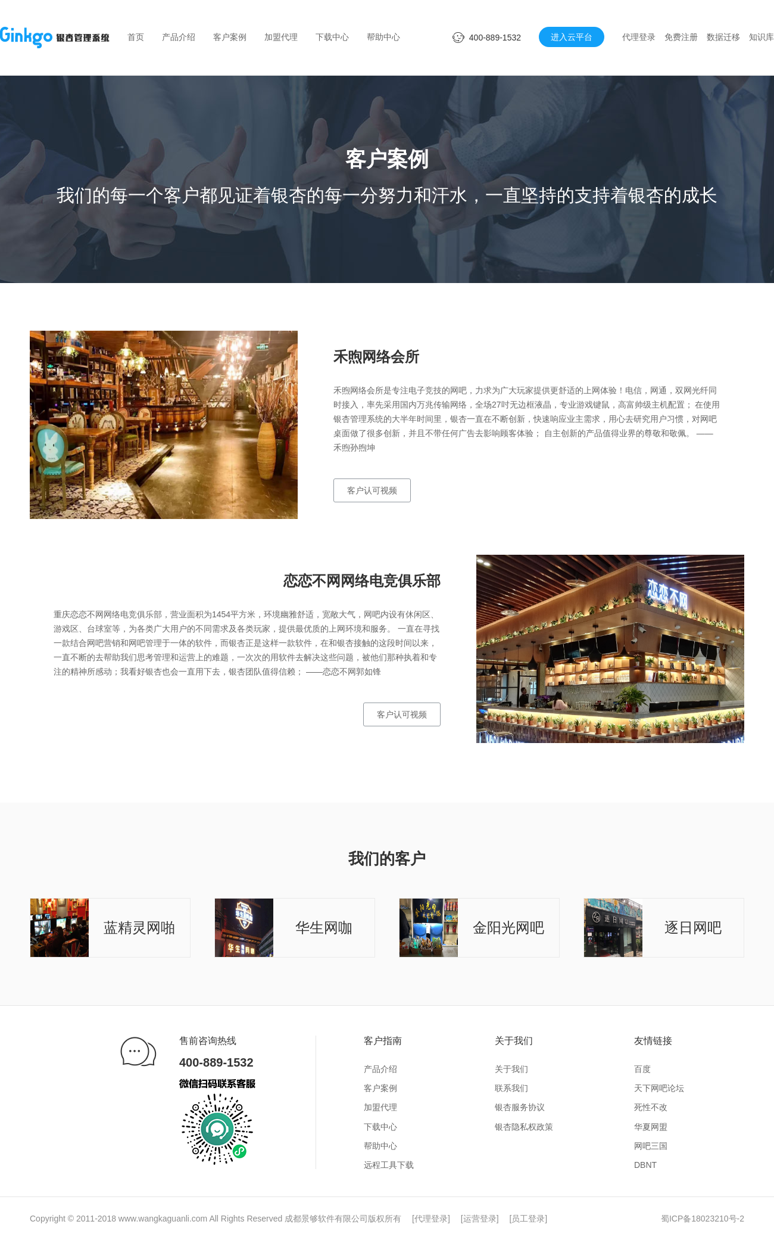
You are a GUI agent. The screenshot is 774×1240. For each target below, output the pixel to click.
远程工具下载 (389, 1165)
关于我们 (514, 1041)
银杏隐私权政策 (524, 1127)
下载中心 (332, 37)
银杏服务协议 (520, 1107)
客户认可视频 (372, 490)
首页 (135, 37)
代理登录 (639, 37)
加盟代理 (281, 37)
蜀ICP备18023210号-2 (702, 1218)
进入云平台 (571, 37)
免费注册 (681, 37)
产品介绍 (178, 37)
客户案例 (229, 37)
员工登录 (528, 1218)
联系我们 (511, 1088)
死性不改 (650, 1107)
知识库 (761, 37)
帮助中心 (383, 37)
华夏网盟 (650, 1127)
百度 (642, 1069)
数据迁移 (723, 37)
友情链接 (653, 1041)
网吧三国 (650, 1146)
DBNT (645, 1165)
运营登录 (480, 1218)
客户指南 (383, 1041)
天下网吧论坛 (659, 1088)
